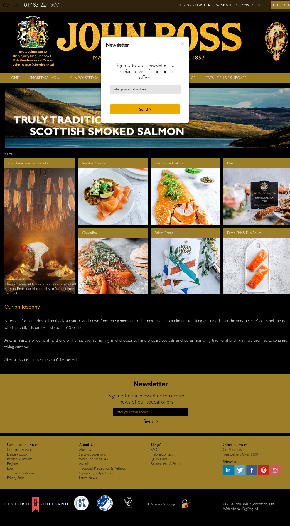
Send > (145, 109)
